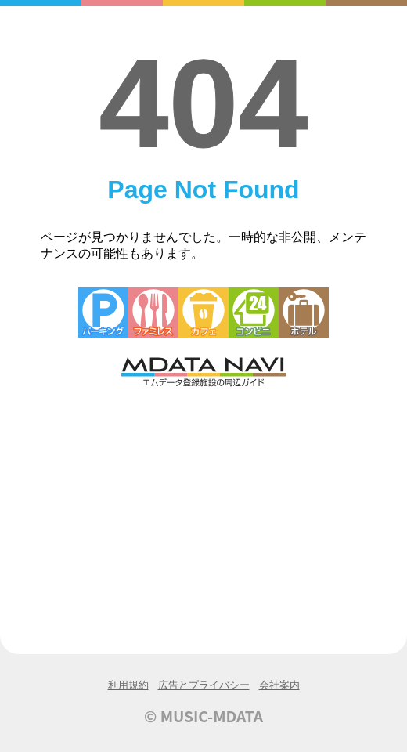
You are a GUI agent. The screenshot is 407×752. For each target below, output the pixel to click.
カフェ (203, 312)
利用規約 (128, 685)
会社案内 (279, 685)
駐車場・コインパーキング (103, 312)
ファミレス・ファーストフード (153, 312)
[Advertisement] (203, 506)
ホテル (304, 312)
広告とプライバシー (204, 685)
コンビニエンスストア (254, 312)
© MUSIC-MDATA (203, 716)
